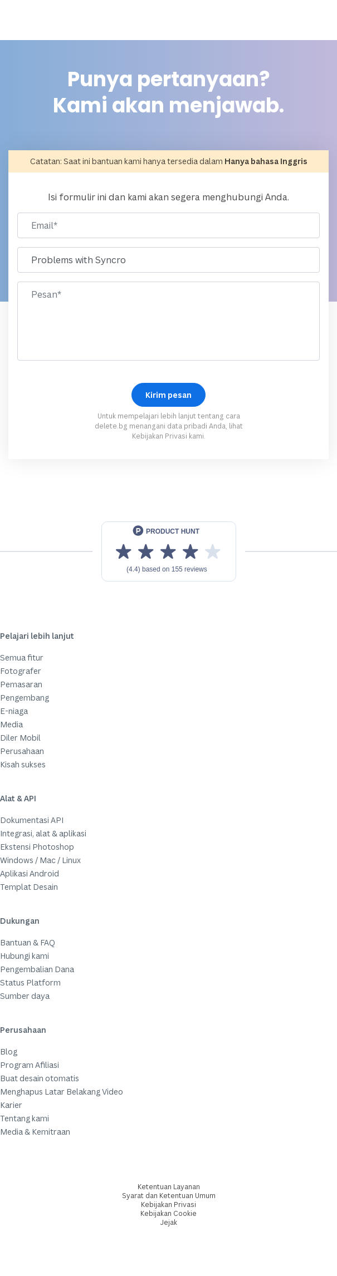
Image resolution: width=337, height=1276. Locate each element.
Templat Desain (29, 886)
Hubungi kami (24, 955)
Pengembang (24, 697)
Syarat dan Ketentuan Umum (169, 1195)
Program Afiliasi (29, 1065)
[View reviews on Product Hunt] (168, 551)
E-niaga (14, 711)
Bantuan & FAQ (27, 942)
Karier (11, 1105)
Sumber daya (25, 996)
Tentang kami (24, 1118)
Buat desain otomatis (39, 1078)
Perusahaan (22, 751)
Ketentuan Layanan (169, 1186)
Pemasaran (21, 684)
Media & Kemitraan (35, 1131)
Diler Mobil (20, 737)
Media (11, 724)
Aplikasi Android (29, 873)
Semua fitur (21, 657)
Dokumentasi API (32, 820)
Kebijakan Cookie (168, 1213)
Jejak (168, 1222)
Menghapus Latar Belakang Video (61, 1091)
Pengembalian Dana (37, 969)
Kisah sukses (23, 764)
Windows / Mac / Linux (40, 860)
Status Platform (30, 982)
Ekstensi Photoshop (37, 846)
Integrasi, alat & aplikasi (43, 833)
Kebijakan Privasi (159, 436)
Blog (8, 1051)
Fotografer (20, 671)
